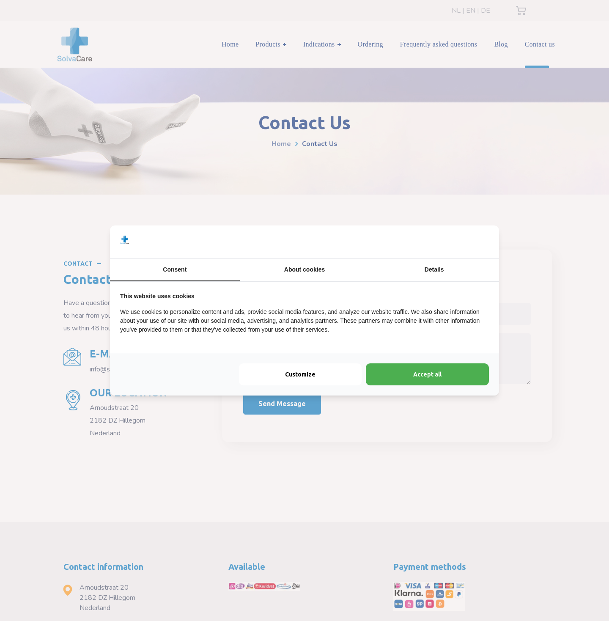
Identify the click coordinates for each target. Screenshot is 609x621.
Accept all (427, 374)
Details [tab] (434, 269)
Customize (300, 374)
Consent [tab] (175, 269)
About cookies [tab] (304, 269)
